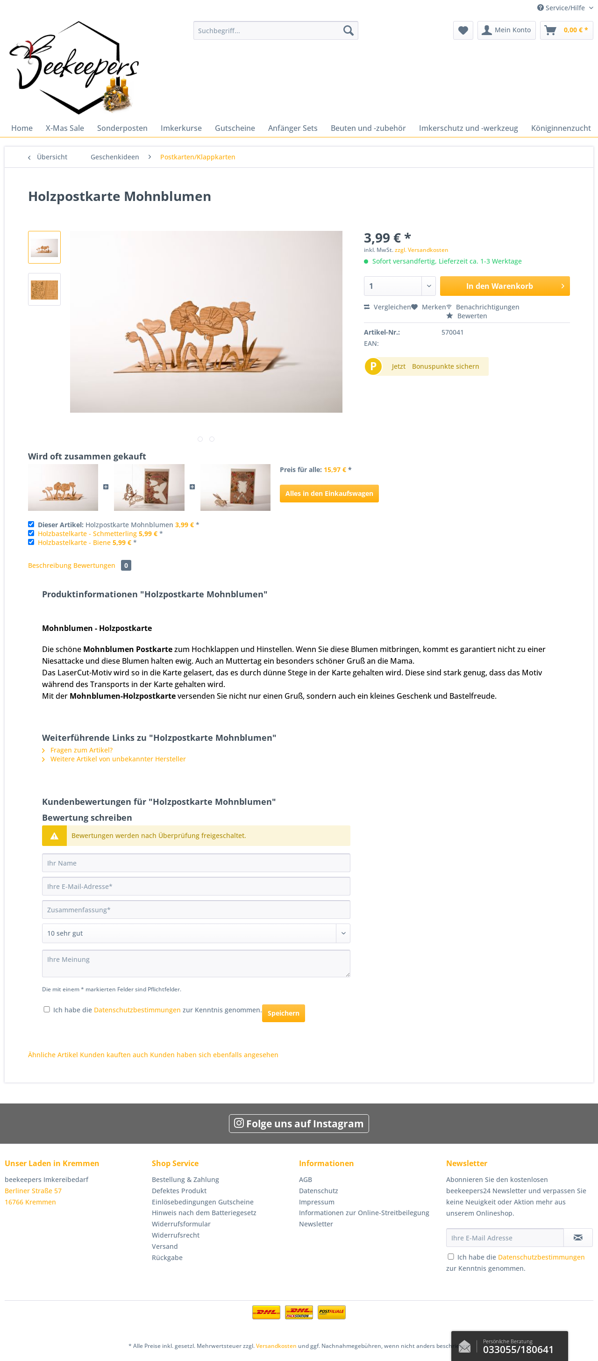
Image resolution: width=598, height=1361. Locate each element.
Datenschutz (318, 1190)
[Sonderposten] (122, 128)
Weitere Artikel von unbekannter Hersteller (114, 758)
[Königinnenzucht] (561, 128)
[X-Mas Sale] (65, 128)
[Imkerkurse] (181, 128)
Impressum (317, 1201)
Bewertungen (102, 565)
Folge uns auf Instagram (299, 1123)
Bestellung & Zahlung (185, 1179)
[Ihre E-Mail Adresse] (505, 1237)
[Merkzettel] (463, 30)
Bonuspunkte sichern (445, 366)
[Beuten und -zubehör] (368, 128)
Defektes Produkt (179, 1190)
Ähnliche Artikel (53, 1054)
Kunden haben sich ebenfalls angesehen (214, 1054)
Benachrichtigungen (483, 306)
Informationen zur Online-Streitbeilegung (364, 1212)
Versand (165, 1246)
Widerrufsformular (181, 1223)
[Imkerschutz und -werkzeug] (469, 128)
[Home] (22, 128)
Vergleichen (387, 306)
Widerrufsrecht (175, 1235)
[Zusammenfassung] (196, 909)
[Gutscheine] (235, 128)
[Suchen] (348, 30)
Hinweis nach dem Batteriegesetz (204, 1212)
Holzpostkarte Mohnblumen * (118, 524)
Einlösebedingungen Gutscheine (203, 1201)
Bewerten (466, 315)
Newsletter (316, 1223)
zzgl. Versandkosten (421, 250)
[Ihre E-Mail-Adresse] (196, 886)
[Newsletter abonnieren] (578, 1237)
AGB (305, 1179)
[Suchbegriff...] (275, 30)
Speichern (283, 1013)
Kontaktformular (467, 1344)
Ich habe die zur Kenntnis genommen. (157, 1009)
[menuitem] (275, 35)
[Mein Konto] (506, 30)
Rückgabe (167, 1257)
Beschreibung (49, 565)
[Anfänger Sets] (293, 128)
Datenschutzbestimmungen (137, 1009)
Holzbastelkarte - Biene (74, 542)
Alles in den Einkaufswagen (329, 493)
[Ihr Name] (196, 862)
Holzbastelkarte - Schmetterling (87, 533)
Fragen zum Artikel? (77, 749)
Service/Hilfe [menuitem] (562, 7)
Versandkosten (276, 1346)
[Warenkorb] (566, 30)
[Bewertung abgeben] (196, 933)
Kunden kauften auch (114, 1054)
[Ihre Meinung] (196, 963)
